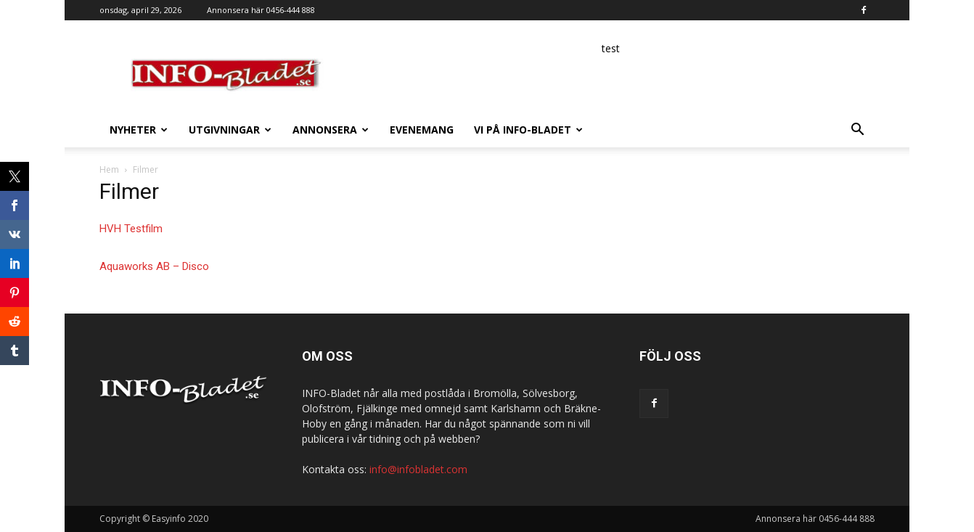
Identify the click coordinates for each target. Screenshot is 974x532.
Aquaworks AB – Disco (154, 266)
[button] (857, 131)
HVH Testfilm (131, 228)
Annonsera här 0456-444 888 (261, 9)
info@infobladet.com (418, 469)
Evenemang (422, 129)
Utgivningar (230, 129)
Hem (109, 169)
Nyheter (139, 129)
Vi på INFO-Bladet (528, 129)
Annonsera (330, 129)
